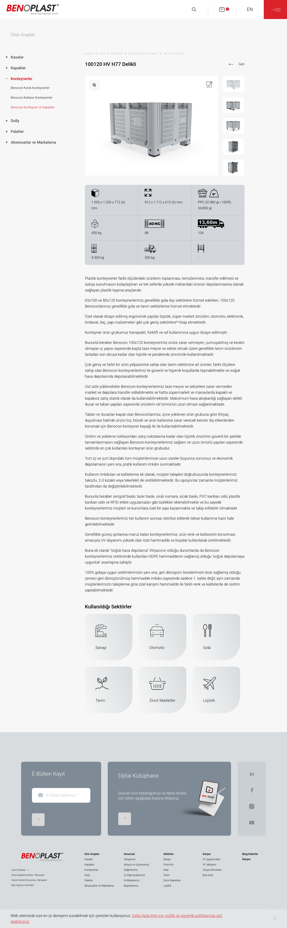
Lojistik (167, 885)
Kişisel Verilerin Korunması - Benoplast (29, 880)
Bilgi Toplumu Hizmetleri (22, 885)
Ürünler (102, 53)
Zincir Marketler (172, 880)
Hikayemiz (129, 859)
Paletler (88, 880)
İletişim (246, 859)
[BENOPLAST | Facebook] (251, 791)
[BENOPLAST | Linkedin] (251, 775)
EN (250, 9)
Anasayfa (89, 53)
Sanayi (167, 859)
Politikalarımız (131, 880)
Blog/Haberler (250, 854)
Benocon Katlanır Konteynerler (32, 97)
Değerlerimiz (131, 869)
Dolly (87, 875)
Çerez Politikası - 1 (19, 870)
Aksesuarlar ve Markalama (99, 885)
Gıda (165, 869)
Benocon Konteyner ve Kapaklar (32, 107)
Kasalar (88, 859)
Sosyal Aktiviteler (212, 869)
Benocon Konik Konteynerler (30, 88)
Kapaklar (89, 864)
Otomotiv (168, 864)
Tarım (166, 875)
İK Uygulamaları (211, 859)
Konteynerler (117, 53)
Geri (242, 64)
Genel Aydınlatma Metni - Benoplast (27, 875)
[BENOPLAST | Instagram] (251, 808)
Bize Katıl (208, 875)
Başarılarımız (131, 885)
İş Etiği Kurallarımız (134, 875)
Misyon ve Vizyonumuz (136, 864)
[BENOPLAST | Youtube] (251, 824)
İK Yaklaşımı (209, 864)
